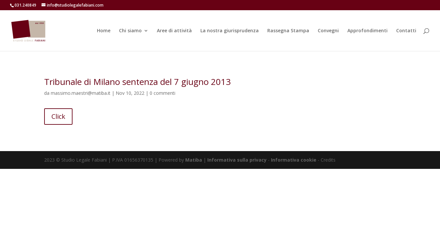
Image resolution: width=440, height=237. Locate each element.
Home (103, 31)
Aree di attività (174, 31)
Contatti (406, 31)
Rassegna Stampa (288, 31)
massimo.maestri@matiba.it (80, 93)
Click (58, 116)
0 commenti (162, 93)
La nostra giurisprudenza (229, 31)
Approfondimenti (367, 31)
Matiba (193, 160)
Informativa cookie (294, 160)
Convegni (328, 31)
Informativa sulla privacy (237, 160)
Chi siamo (130, 31)
